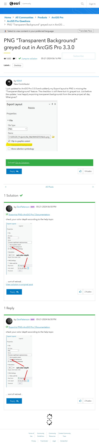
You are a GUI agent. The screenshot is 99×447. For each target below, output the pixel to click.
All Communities (24, 17)
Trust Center (44, 441)
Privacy (34, 441)
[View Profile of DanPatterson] (23, 207)
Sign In (92, 4)
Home (8, 17)
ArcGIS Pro (57, 17)
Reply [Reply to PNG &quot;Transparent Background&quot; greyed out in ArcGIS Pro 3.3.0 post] (12, 171)
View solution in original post (19, 284)
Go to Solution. (22, 162)
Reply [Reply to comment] (12, 292)
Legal (54, 441)
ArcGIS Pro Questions (18, 21)
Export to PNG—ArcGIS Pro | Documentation (29, 214)
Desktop (17, 65)
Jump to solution (29, 58)
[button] (31, 126)
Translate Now (85, 31)
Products (42, 17)
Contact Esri (64, 441)
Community (27, 4)
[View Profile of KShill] (19, 81)
